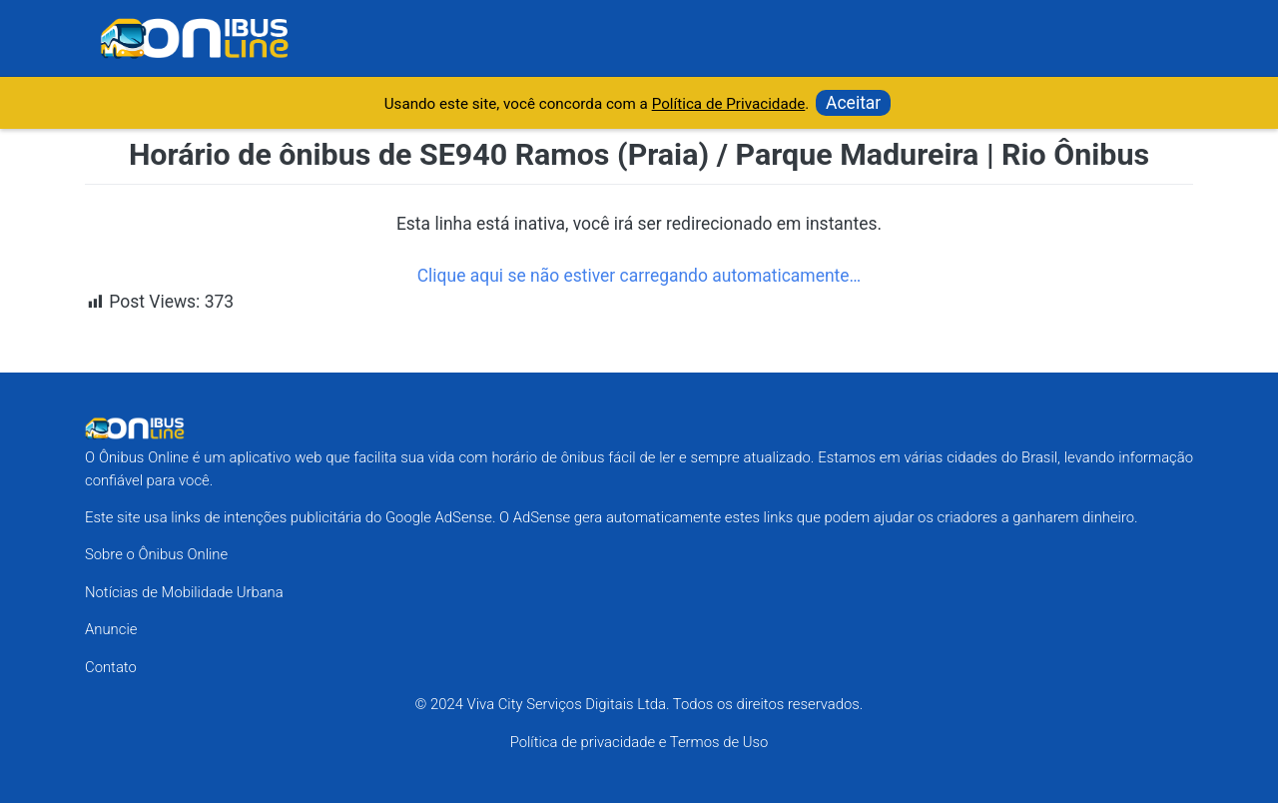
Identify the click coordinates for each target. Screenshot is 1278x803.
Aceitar (853, 103)
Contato (111, 667)
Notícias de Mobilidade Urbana (184, 592)
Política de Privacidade (729, 104)
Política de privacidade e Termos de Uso (639, 742)
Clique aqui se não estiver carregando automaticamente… (639, 276)
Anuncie (111, 629)
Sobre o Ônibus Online (156, 554)
